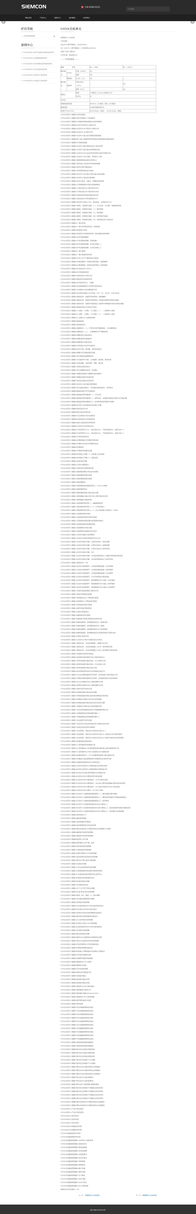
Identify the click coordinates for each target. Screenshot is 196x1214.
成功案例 (72, 18)
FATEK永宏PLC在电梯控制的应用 (35, 58)
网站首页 (28, 18)
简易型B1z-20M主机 (92, 1195)
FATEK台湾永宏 (29, 36)
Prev (3, 22)
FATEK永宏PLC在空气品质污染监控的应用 (38, 52)
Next (192, 22)
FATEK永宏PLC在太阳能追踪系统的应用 (37, 64)
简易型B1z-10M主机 (149, 1195)
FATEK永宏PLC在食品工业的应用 (35, 81)
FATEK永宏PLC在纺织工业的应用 (35, 75)
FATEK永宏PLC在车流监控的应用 (35, 69)
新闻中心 (57, 18)
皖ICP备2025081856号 (98, 1210)
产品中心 (43, 18)
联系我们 (86, 18)
